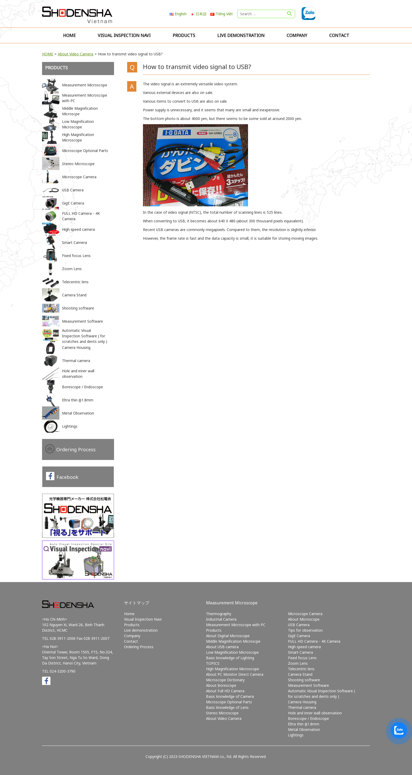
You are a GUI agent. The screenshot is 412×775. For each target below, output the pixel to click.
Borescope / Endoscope (308, 718)
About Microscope (304, 619)
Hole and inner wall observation (315, 712)
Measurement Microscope (232, 603)
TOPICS (212, 663)
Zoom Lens (298, 663)
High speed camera (304, 646)
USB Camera (299, 624)
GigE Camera (299, 635)
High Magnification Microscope (232, 668)
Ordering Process (76, 449)
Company (297, 35)
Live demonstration (241, 35)
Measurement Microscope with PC (235, 624)
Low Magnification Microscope (232, 652)
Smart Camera (300, 652)
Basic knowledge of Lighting (230, 657)
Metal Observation (304, 729)
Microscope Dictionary (225, 679)
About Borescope (221, 685)
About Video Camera (75, 53)
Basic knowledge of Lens (227, 707)
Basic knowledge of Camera (230, 696)
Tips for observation (305, 630)
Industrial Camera (221, 619)
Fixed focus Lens (302, 657)
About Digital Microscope (228, 635)
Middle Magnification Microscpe (233, 641)
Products (184, 35)
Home (69, 35)
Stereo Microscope (222, 712)
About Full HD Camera (225, 690)
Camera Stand (300, 674)
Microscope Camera (305, 613)
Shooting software (304, 679)
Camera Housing (302, 701)
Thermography (218, 613)
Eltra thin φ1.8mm (303, 723)
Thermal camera (302, 707)
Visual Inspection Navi (124, 35)
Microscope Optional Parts (229, 701)
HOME (47, 53)
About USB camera (222, 646)
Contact (339, 35)
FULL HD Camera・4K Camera (314, 641)
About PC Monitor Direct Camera (234, 674)
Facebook (67, 477)
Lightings (295, 734)
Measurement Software (308, 685)
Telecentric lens (301, 668)
